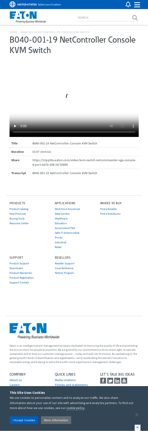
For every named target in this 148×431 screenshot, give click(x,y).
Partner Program (64, 273)
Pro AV (59, 237)
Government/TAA (65, 228)
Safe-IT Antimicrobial (67, 232)
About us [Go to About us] (16, 380)
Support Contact (19, 282)
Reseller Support (64, 263)
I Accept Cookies (24, 420)
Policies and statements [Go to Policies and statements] (71, 385)
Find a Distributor (110, 213)
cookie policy (75, 408)
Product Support (19, 263)
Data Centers (62, 213)
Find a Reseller (108, 209)
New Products (18, 213)
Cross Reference (64, 268)
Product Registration (22, 277)
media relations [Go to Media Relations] (65, 380)
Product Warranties (21, 273)
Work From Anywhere (67, 209)
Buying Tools (17, 218)
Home (13, 32)
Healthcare (61, 218)
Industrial (60, 242)
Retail (58, 247)
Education (61, 223)
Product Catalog (19, 209)
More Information (56, 420)
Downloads (16, 268)
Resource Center (19, 223)
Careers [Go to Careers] (15, 385)
